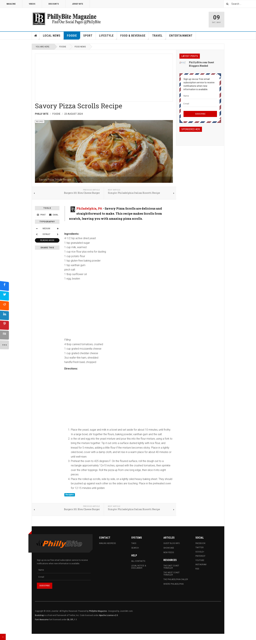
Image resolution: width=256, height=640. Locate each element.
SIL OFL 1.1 (72, 619)
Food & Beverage (134, 37)
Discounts (53, 4)
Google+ (199, 552)
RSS (197, 569)
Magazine (11, 4)
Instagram (200, 564)
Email (53, 215)
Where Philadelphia (173, 584)
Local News (53, 37)
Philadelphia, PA (89, 208)
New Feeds (168, 552)
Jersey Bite (77, 4)
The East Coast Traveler (171, 567)
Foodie (73, 37)
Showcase (168, 548)
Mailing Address (107, 543)
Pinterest (200, 556)
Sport (87, 35)
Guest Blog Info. (171, 543)
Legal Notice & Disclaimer (138, 567)
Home (36, 36)
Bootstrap (39, 615)
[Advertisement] (104, 76)
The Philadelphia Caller (175, 579)
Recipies (69, 494)
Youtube (199, 560)
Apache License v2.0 (108, 615)
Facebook (200, 543)
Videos (32, 4)
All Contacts (138, 561)
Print (41, 215)
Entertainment (180, 35)
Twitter (199, 547)
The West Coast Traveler (171, 573)
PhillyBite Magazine (98, 611)
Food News (80, 47)
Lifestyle (108, 37)
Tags (133, 543)
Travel (159, 37)
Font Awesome (41, 619)
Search (135, 548)
